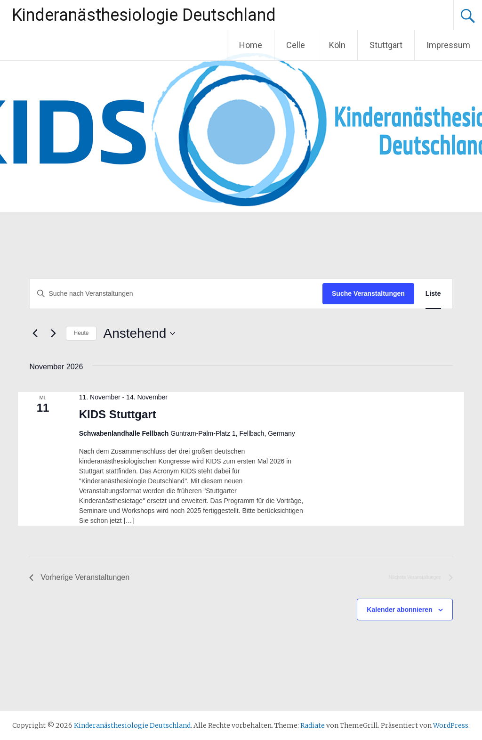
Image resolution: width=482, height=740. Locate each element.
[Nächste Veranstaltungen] (53, 333)
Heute (80, 333)
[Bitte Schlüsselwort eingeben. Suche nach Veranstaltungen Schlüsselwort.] (176, 294)
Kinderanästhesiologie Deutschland (144, 15)
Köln (337, 45)
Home (250, 45)
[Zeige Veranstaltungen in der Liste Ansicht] (433, 294)
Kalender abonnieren (399, 609)
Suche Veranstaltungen (368, 293)
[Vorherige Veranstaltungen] (34, 333)
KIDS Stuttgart (117, 414)
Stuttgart (386, 45)
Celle (295, 45)
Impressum (448, 45)
